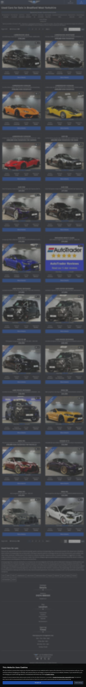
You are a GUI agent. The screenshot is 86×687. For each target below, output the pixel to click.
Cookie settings (78, 682)
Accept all (38, 682)
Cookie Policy (50, 674)
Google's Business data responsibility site (63, 677)
